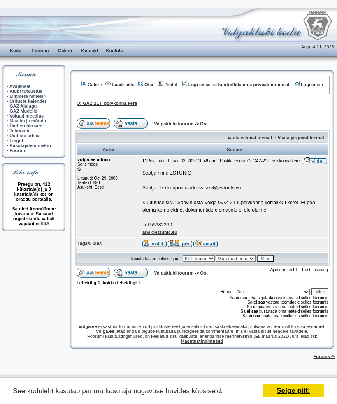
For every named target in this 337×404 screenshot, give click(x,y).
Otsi (145, 84)
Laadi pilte (119, 84)
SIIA (45, 223)
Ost (203, 123)
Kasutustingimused (202, 341)
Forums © (324, 356)
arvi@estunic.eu (223, 187)
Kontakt (89, 50)
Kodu (15, 50)
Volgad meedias (26, 115)
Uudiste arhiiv (24, 135)
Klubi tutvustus (25, 91)
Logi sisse (309, 84)
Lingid (16, 140)
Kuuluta (114, 50)
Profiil (167, 84)
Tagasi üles (89, 243)
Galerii (65, 50)
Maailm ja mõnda (27, 120)
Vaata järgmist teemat (301, 137)
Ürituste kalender (27, 101)
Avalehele (19, 86)
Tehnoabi (19, 130)
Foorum (40, 50)
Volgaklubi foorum (174, 123)
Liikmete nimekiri (27, 96)
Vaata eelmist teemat (250, 137)
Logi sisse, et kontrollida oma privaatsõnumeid (236, 84)
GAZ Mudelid (23, 111)
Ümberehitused (25, 125)
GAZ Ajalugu (23, 106)
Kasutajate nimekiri (30, 145)
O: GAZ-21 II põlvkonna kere (107, 103)
